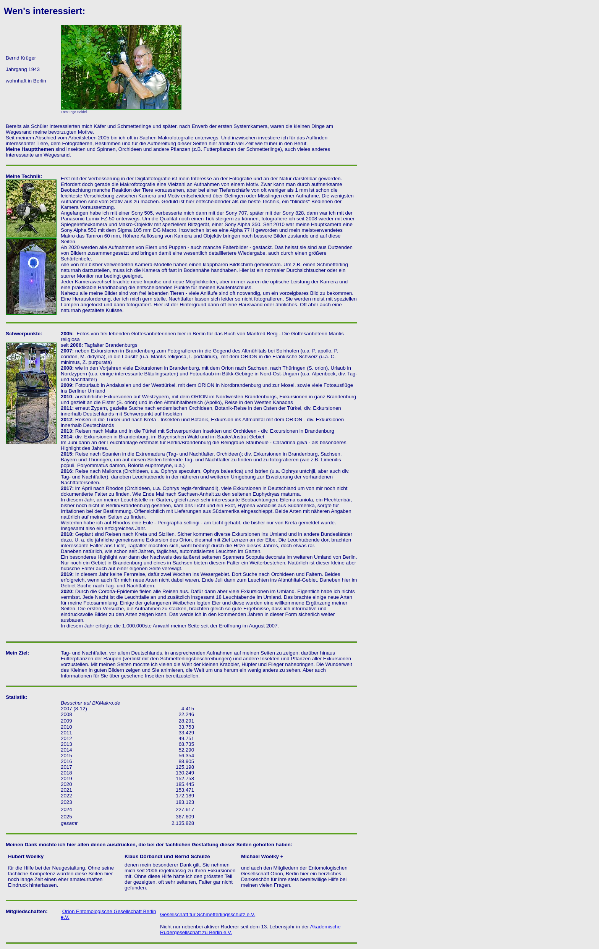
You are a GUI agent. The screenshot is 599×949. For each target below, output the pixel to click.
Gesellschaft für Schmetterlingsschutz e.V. (207, 914)
